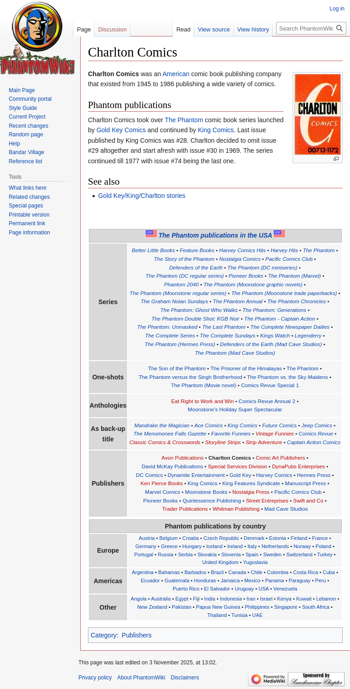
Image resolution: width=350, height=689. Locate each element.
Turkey (325, 554)
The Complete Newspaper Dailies (289, 327)
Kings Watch (275, 335)
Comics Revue (316, 433)
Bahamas (169, 572)
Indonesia (231, 598)
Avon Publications (182, 458)
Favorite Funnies (231, 433)
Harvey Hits (284, 250)
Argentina (143, 572)
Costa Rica (305, 572)
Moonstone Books (206, 492)
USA (263, 588)
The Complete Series (170, 335)
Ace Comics (208, 425)
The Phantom (184, 120)
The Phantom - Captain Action (279, 318)
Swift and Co (308, 500)
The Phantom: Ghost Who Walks (199, 310)
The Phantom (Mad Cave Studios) (235, 353)
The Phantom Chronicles (297, 301)
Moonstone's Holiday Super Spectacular (235, 409)
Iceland (214, 546)
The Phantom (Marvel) (294, 276)
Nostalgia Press (251, 492)
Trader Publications (185, 509)
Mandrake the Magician (162, 425)
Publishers (136, 635)
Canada (237, 572)
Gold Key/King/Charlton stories (141, 195)
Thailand (217, 615)
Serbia (185, 554)
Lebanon (326, 598)
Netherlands (275, 546)
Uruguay (244, 588)
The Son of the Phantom (177, 368)
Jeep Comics (317, 425)
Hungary (191, 546)
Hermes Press (314, 475)
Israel (266, 598)
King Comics (216, 130)
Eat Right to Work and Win (202, 401)
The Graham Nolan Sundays (174, 301)
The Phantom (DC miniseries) (262, 267)
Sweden (272, 554)
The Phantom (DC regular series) (185, 276)
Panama (274, 580)
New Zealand (152, 607)
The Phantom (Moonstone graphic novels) (253, 284)
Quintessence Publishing (212, 500)
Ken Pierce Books (161, 483)
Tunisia (240, 615)
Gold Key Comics (121, 130)
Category (104, 635)
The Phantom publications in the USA (216, 235)
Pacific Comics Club (289, 259)
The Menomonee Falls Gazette (170, 433)
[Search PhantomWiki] (311, 28)
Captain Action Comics (313, 442)
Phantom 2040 (181, 284)
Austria (147, 538)
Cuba (329, 572)
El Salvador (217, 588)
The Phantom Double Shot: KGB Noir (195, 318)
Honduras (205, 580)
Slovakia (206, 554)
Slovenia (231, 554)
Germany (145, 546)
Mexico (252, 580)
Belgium (169, 538)
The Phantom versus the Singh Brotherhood (190, 377)
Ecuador (150, 580)
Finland (299, 538)
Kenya (284, 598)
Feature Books (197, 250)
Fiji (196, 598)
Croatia (190, 538)
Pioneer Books (246, 276)
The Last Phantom (224, 327)
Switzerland (299, 554)
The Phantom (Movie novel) (203, 385)
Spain (252, 554)
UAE (257, 615)
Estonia (277, 538)
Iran (251, 598)
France (320, 538)
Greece (169, 546)
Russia (165, 554)
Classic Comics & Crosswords (164, 442)
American (175, 74)
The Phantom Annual (237, 301)
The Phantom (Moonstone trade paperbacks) (284, 293)
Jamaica (230, 580)
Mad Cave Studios (286, 509)
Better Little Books (153, 250)
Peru (320, 580)
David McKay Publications (172, 466)
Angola (139, 598)
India (209, 598)
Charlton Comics (229, 458)
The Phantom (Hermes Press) (179, 344)
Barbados (195, 572)
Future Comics (279, 425)
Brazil (217, 572)
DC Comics (149, 475)
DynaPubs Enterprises (298, 466)
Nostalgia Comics (240, 259)
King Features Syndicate (251, 483)
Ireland (235, 546)
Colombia (277, 572)
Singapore (286, 607)
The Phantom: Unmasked (167, 327)
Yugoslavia (255, 562)
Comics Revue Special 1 (270, 385)
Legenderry (307, 335)
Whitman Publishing (235, 509)
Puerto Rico (186, 588)
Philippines (257, 607)
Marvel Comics (162, 492)
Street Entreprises (267, 500)
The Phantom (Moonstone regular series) (177, 293)
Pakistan (181, 607)
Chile (256, 572)
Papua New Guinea (218, 607)
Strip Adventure (264, 442)
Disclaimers (185, 677)
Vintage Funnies (275, 433)
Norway (302, 546)
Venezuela (285, 588)
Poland (323, 546)
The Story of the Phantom (184, 259)
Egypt (182, 598)
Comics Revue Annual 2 (267, 401)
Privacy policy (95, 677)
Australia (161, 598)
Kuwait (304, 598)
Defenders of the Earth (195, 267)
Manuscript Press (305, 483)
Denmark (254, 538)
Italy (252, 546)
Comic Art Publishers (280, 458)
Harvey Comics (274, 475)
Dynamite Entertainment (196, 475)
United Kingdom (220, 562)
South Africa (315, 607)
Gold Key (240, 475)
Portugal (143, 554)
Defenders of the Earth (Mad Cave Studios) (271, 344)
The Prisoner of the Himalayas (246, 368)
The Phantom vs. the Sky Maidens (287, 377)
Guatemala (177, 580)
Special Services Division (237, 466)
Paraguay (299, 580)
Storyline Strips (223, 442)
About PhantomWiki (141, 677)
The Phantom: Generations (274, 310)
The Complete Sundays (227, 335)
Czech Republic (221, 538)
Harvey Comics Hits (242, 250)
